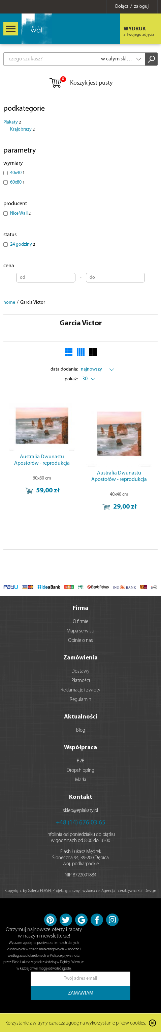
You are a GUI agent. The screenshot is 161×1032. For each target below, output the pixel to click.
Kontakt (80, 797)
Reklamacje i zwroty (80, 690)
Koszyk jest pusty (80, 83)
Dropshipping (80, 770)
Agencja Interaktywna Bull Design (128, 891)
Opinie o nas (80, 640)
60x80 (17, 182)
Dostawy (80, 671)
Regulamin (80, 699)
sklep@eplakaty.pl (80, 810)
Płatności (80, 680)
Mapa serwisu (80, 631)
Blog (80, 730)
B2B (81, 761)
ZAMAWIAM (80, 993)
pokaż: (71, 379)
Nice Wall (20, 213)
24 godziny (22, 244)
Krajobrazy (22, 129)
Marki (80, 780)
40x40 (17, 172)
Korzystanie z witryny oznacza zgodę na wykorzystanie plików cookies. (75, 1023)
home (9, 302)
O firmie (80, 621)
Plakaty (12, 122)
